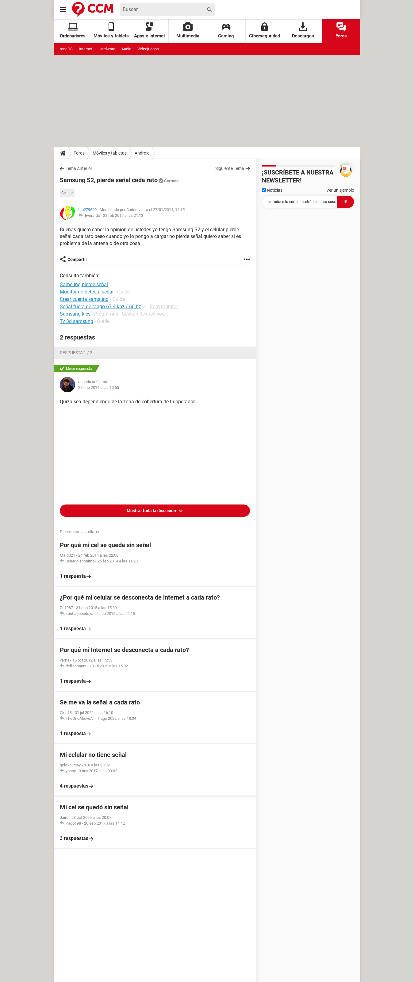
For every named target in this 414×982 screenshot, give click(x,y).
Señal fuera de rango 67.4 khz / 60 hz (100, 306)
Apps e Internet (149, 30)
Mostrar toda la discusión (152, 510)
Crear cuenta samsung (84, 299)
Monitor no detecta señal (86, 292)
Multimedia (187, 30)
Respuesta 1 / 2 (76, 352)
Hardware (106, 49)
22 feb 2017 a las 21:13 (123, 215)
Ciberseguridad (264, 30)
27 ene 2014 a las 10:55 (98, 387)
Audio (126, 49)
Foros (341, 30)
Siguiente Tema (229, 168)
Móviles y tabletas (110, 153)
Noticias (272, 190)
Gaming (226, 30)
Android (142, 153)
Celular (67, 193)
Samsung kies (75, 314)
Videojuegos (148, 49)
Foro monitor (164, 306)
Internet (85, 49)
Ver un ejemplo (340, 190)
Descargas (303, 30)
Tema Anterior (79, 168)
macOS (66, 49)
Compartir (77, 259)
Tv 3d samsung (76, 321)
